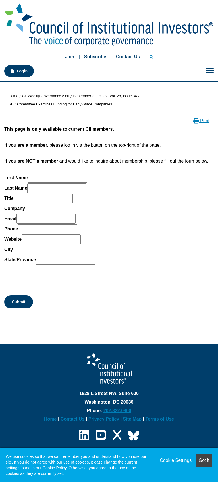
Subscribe (95, 56)
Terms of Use (160, 419)
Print (201, 120)
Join (69, 56)
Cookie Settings (176, 460)
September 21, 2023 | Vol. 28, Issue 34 (105, 96)
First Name (16, 177)
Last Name (15, 188)
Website (13, 239)
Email (10, 218)
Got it (204, 460)
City (8, 249)
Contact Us (128, 56)
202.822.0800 (117, 410)
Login (22, 71)
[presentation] (47, 276)
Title (9, 198)
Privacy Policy (103, 419)
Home (13, 96)
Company (14, 208)
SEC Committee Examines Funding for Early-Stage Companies (60, 104)
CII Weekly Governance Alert (46, 96)
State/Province (20, 259)
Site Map (132, 419)
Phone (11, 229)
